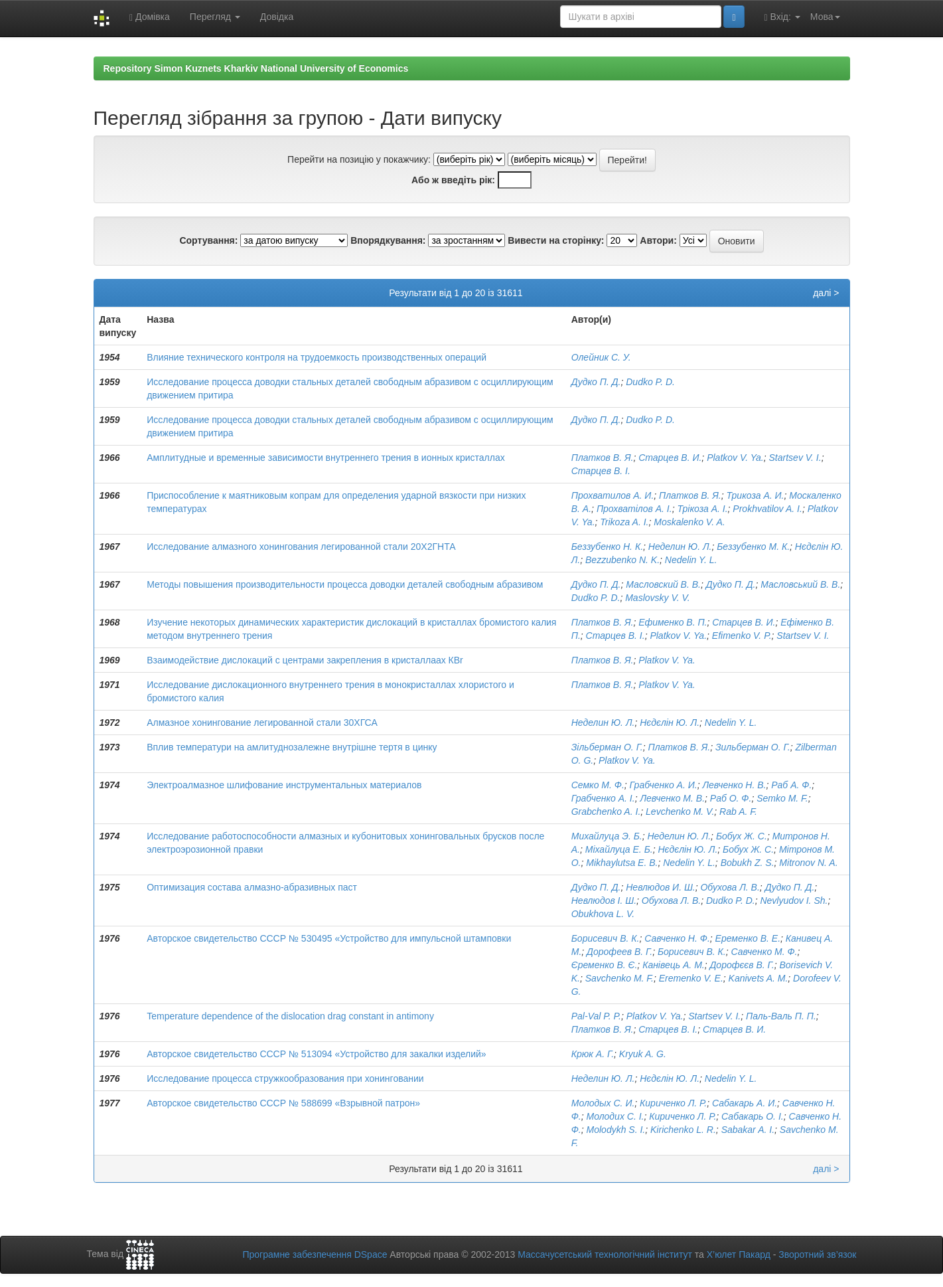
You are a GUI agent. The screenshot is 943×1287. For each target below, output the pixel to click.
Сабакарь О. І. (752, 1116)
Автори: (658, 240)
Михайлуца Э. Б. (606, 836)
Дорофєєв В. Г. (741, 965)
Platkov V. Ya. (735, 457)
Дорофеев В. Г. (619, 951)
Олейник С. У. (601, 357)
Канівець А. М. (673, 965)
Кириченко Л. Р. (673, 1103)
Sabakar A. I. (747, 1129)
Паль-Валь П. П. (781, 1016)
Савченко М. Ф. (764, 951)
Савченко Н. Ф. (677, 938)
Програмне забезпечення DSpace (314, 1254)
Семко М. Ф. (597, 785)
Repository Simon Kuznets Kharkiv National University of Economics (256, 68)
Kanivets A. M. (758, 978)
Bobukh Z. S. (747, 862)
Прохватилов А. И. (612, 495)
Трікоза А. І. (702, 508)
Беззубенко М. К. (753, 546)
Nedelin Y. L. (691, 560)
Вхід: (782, 17)
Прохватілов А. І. (634, 508)
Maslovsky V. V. (657, 597)
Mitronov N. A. (808, 862)
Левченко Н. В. (734, 785)
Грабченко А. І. (603, 798)
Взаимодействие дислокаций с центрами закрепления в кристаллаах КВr (305, 660)
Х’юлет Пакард (738, 1254)
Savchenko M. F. (619, 978)
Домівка (149, 17)
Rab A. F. (738, 811)
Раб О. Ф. (731, 798)
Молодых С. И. (603, 1103)
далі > (826, 293)
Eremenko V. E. (691, 978)
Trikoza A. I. (624, 522)
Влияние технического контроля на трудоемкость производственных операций (316, 357)
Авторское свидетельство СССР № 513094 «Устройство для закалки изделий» (316, 1054)
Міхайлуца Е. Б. (619, 849)
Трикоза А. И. (755, 495)
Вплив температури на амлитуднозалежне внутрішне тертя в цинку (292, 747)
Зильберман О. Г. (752, 747)
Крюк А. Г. (592, 1054)
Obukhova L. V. (602, 913)
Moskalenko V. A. (689, 522)
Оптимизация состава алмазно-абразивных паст (252, 887)
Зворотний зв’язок (817, 1254)
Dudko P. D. (650, 382)
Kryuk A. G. (642, 1054)
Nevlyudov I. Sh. (794, 900)
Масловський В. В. (800, 584)
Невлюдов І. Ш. (603, 900)
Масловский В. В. (663, 584)
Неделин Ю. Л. (680, 546)
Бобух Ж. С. (741, 836)
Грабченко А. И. (663, 785)
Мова (825, 16)
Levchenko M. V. (680, 811)
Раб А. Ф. (791, 785)
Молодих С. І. (615, 1116)
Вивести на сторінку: (556, 240)
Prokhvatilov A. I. (767, 508)
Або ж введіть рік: (453, 180)
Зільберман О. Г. (607, 747)
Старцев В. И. (669, 457)
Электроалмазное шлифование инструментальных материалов (284, 785)
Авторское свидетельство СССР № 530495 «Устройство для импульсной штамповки (329, 938)
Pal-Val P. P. (596, 1016)
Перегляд (215, 16)
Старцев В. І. (600, 471)
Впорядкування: (387, 240)
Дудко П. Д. (596, 382)
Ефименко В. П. (672, 622)
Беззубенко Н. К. (607, 546)
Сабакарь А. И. (744, 1103)
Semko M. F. (782, 798)
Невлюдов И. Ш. (660, 887)
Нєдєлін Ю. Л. (669, 722)
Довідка (276, 16)
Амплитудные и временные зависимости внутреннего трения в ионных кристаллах (326, 457)
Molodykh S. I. (616, 1129)
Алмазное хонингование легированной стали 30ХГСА (262, 722)
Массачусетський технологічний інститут (605, 1254)
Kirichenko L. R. (683, 1129)
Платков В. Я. (602, 457)
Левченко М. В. (672, 798)
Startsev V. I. (795, 457)
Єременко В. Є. (604, 965)
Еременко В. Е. (747, 938)
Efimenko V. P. (742, 635)
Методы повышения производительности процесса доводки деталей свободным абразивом (345, 584)
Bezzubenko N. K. (622, 560)
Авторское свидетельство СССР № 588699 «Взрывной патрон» (283, 1103)
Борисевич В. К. (605, 938)
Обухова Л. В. (729, 887)
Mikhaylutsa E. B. (622, 862)
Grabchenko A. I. (606, 811)
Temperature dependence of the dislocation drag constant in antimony (290, 1016)
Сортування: (208, 240)
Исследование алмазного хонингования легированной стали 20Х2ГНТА (301, 546)
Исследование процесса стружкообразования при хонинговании (285, 1078)
